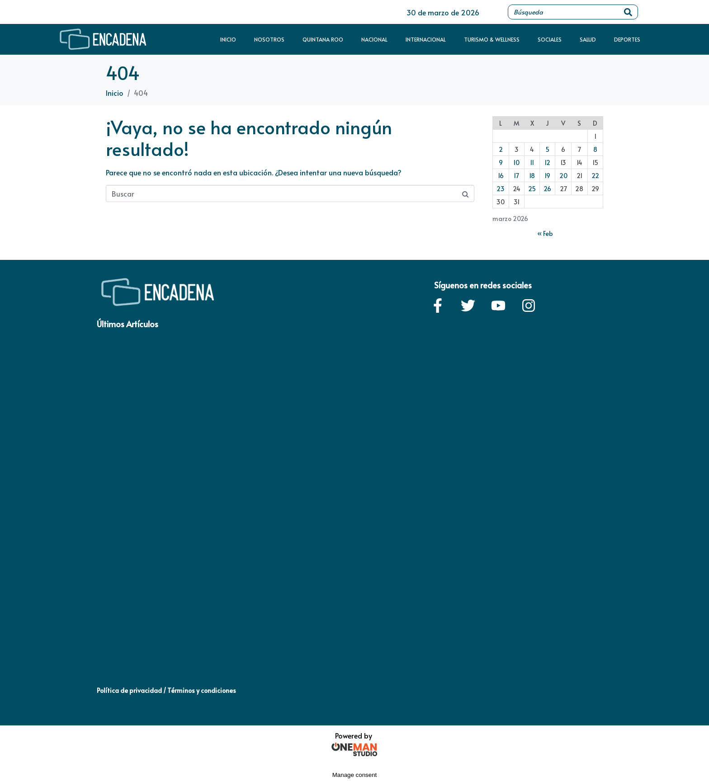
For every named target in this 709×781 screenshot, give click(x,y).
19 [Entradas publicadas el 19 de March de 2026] (547, 175)
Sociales (550, 39)
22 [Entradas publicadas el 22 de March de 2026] (595, 175)
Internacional (426, 39)
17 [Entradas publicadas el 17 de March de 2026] (516, 175)
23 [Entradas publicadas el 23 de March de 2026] (500, 188)
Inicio (228, 39)
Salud (588, 39)
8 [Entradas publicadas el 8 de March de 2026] (595, 149)
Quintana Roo (323, 39)
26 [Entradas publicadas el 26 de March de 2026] (547, 188)
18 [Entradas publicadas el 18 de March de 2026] (532, 175)
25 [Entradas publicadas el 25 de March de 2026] (532, 188)
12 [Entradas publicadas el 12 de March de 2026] (547, 162)
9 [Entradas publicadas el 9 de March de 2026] (501, 162)
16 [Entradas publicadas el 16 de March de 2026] (501, 175)
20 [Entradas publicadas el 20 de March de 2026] (563, 175)
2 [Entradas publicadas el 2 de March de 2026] (501, 149)
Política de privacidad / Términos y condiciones (166, 690)
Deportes (627, 39)
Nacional (374, 39)
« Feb (545, 233)
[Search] (628, 12)
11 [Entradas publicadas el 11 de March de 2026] (532, 162)
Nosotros (269, 39)
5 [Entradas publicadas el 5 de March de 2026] (547, 149)
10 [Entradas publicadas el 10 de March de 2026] (516, 162)
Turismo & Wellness (492, 39)
